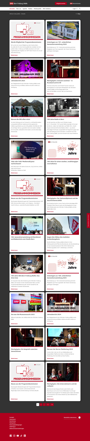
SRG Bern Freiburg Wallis (15, 13)
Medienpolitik (37, 8)
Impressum (13, 419)
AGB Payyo (13, 426)
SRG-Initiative (47, 8)
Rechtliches (13, 421)
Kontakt (12, 417)
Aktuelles (12, 8)
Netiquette (13, 423)
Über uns (18, 8)
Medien (30, 8)
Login (75, 8)
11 (48, 404)
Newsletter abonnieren (72, 417)
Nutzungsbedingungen (16, 424)
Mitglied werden (60, 3)
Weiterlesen (14, 55)
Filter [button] (78, 14)
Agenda (25, 8)
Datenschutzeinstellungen (17, 428)
